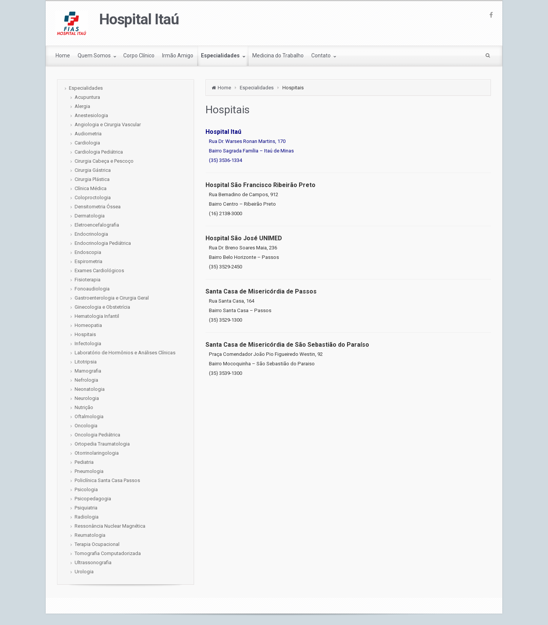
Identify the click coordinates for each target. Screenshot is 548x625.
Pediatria (84, 462)
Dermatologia (90, 216)
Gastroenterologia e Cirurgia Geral (112, 298)
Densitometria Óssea (98, 206)
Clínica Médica (91, 188)
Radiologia (87, 517)
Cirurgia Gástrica (93, 170)
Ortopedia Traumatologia (102, 444)
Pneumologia (89, 471)
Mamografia (88, 371)
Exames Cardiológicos (99, 270)
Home (224, 87)
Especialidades (257, 87)
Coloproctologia (93, 197)
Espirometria (88, 261)
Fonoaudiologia (92, 289)
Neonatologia (90, 389)
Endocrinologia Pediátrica (103, 243)
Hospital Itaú (139, 19)
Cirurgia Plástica (92, 179)
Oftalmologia (89, 416)
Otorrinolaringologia (97, 453)
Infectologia (88, 343)
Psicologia (86, 489)
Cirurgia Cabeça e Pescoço (104, 161)
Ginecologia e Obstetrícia (102, 307)
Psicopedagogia (93, 498)
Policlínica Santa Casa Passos (107, 480)
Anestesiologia (91, 115)
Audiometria (88, 133)
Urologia (84, 571)
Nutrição (84, 407)
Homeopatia (88, 325)
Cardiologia (87, 143)
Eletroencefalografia (97, 225)
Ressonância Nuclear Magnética (110, 526)
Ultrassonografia (93, 562)
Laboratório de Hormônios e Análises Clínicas (125, 352)
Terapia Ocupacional (97, 544)
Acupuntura (87, 97)
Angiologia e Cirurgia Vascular (108, 124)
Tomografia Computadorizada (108, 553)
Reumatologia (90, 535)
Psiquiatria (86, 508)
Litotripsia (86, 362)
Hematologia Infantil (97, 316)
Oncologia (86, 425)
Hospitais (85, 334)
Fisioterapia (87, 279)
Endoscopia (88, 252)
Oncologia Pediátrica (97, 435)
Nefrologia (86, 380)
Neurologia (87, 398)
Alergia (82, 106)
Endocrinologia (91, 234)
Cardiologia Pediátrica (99, 152)
